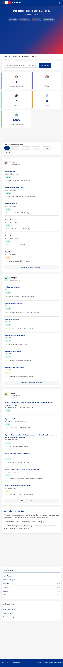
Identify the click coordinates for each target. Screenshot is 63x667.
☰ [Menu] (59, 2)
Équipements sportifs (9, 609)
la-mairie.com (15, 663)
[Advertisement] (31, 37)
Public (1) (46, 148)
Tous (6, 148)
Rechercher (45, 65)
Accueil (5, 56)
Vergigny (14, 56)
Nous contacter (56, 663)
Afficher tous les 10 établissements (31, 267)
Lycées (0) (36, 148)
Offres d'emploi (8, 613)
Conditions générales (43, 663)
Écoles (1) (15, 148)
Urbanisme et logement (10, 617)
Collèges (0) (25, 148)
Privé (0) (7, 152)
